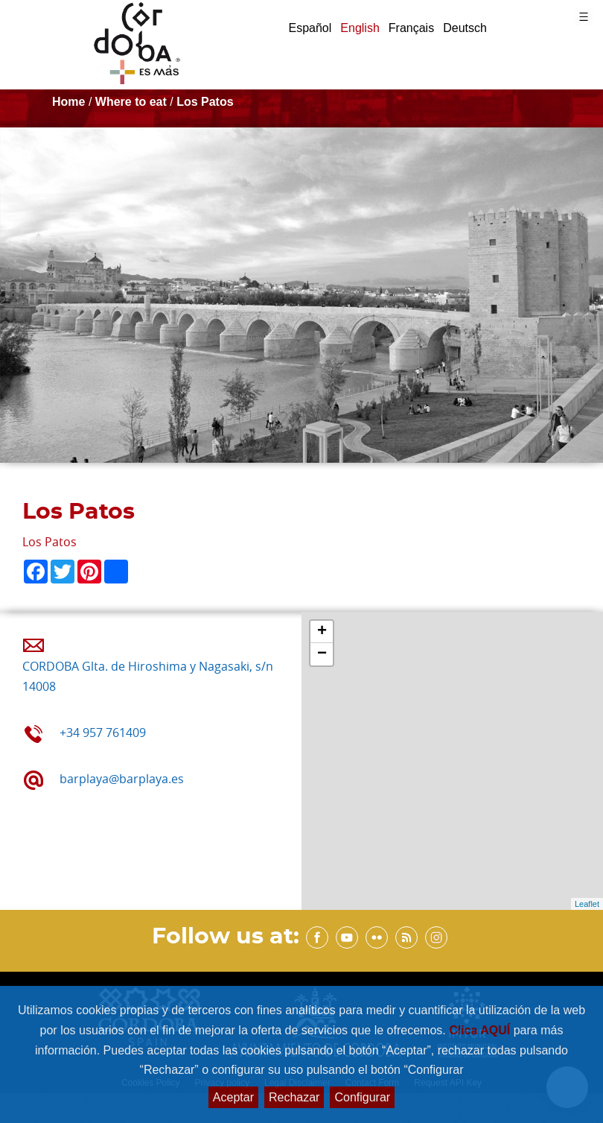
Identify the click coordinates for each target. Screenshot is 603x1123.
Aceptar (233, 1097)
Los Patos (204, 101)
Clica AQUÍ (481, 1030)
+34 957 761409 (103, 732)
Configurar (362, 1097)
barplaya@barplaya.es (122, 779)
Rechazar (294, 1097)
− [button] (322, 654)
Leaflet (587, 903)
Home (68, 101)
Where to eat (131, 101)
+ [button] (322, 632)
